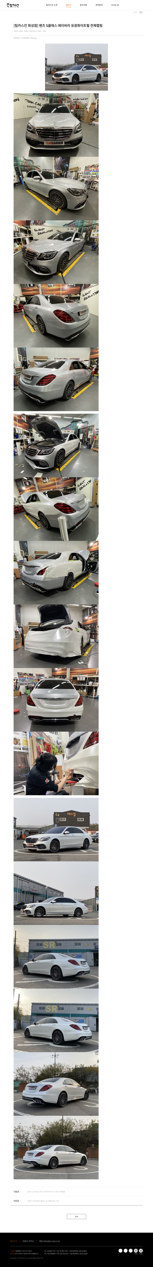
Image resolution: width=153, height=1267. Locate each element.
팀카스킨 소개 (51, 4)
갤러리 (68, 4)
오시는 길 (115, 4)
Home (135, 12)
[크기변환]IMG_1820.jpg (28, 38)
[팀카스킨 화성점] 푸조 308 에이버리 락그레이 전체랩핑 (39, 1191)
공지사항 (83, 4)
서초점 (135, 1254)
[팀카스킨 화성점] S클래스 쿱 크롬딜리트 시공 (36, 1200)
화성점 (140, 1254)
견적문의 (99, 4)
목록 (76, 1216)
